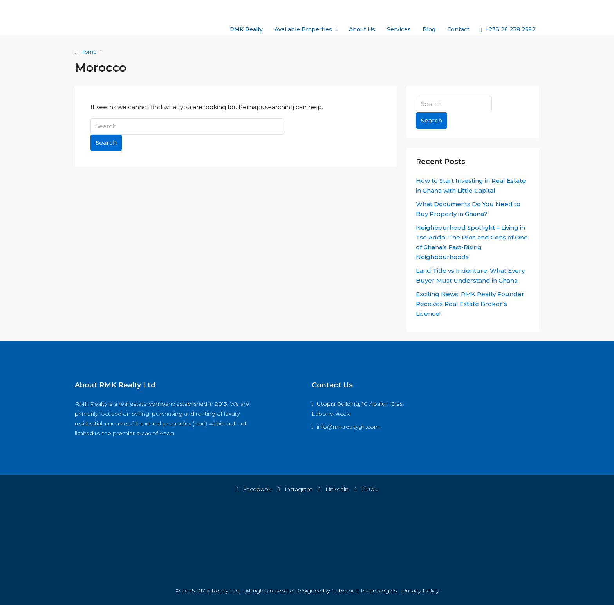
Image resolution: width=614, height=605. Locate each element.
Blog (429, 29)
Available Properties (303, 29)
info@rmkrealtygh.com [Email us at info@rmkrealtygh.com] (348, 426)
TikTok (366, 489)
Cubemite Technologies (364, 590)
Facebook (254, 489)
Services (399, 29)
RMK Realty (246, 29)
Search (106, 142)
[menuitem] (507, 29)
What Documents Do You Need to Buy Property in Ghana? (468, 209)
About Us (362, 29)
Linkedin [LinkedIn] (334, 489)
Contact (458, 29)
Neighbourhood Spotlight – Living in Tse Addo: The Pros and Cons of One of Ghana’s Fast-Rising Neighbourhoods (472, 242)
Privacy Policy (420, 590)
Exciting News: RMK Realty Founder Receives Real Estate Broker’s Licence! (470, 303)
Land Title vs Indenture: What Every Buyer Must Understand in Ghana (470, 275)
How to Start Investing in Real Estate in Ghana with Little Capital (471, 185)
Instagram (295, 489)
